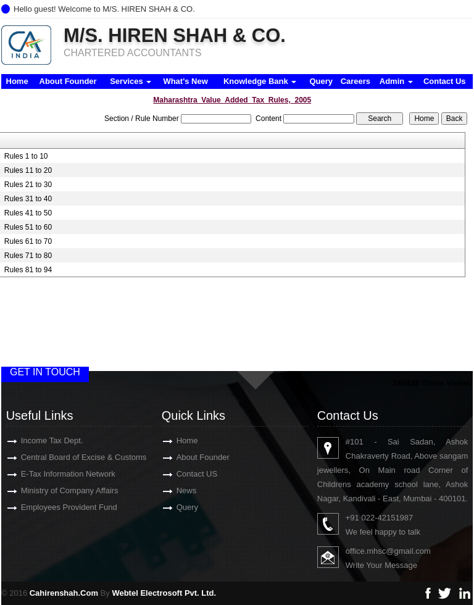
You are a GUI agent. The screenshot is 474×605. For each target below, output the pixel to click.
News (172, 490)
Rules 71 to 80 (28, 255)
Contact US (182, 473)
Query (321, 81)
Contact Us (444, 81)
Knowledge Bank (259, 81)
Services (130, 81)
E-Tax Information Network (53, 473)
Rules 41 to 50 (28, 213)
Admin (396, 81)
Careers (355, 81)
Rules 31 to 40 (28, 198)
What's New (185, 81)
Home (17, 81)
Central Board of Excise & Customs (69, 457)
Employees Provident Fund (54, 507)
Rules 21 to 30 (28, 184)
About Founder (68, 81)
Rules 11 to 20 (28, 170)
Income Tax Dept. (37, 440)
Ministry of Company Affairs (55, 490)
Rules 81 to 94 (28, 269)
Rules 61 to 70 (28, 241)
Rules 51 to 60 (28, 227)
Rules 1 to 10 (26, 156)
